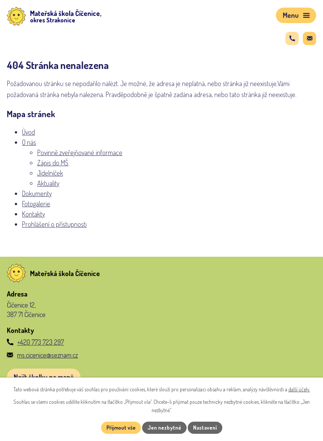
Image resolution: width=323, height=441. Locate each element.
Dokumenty (37, 193)
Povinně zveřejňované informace (79, 152)
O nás (29, 142)
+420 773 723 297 (40, 342)
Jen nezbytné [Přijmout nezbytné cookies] (164, 427)
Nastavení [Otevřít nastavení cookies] (205, 427)
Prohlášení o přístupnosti (54, 224)
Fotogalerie (36, 203)
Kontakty (33, 214)
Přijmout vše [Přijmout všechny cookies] (121, 427)
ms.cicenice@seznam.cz (47, 355)
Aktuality (48, 183)
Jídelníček (50, 173)
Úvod (28, 132)
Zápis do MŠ (52, 163)
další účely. (299, 389)
